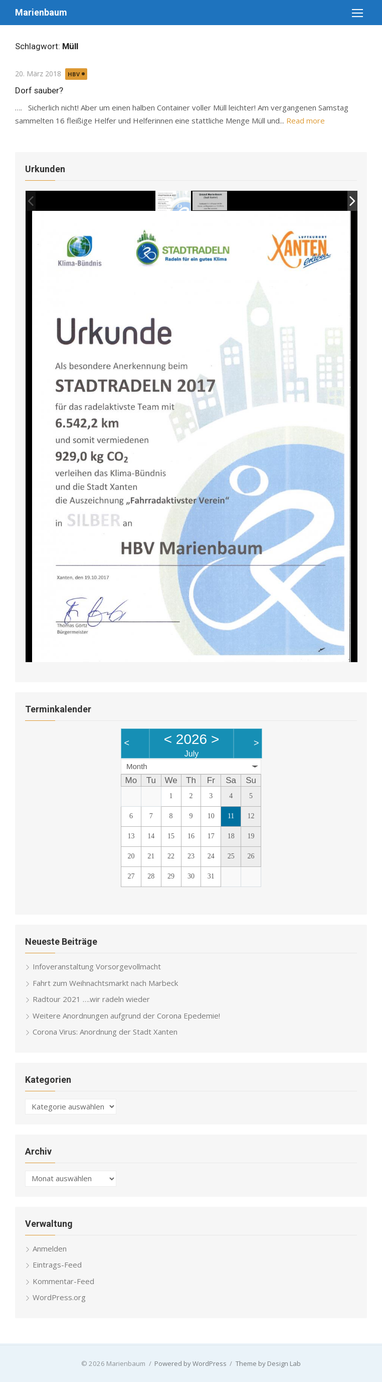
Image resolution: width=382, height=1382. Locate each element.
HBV (74, 74)
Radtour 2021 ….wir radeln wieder (91, 999)
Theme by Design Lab (268, 1362)
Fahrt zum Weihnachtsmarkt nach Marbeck (105, 982)
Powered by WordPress (190, 1362)
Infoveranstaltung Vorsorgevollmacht (97, 966)
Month (136, 766)
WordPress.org (59, 1297)
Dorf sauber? (39, 90)
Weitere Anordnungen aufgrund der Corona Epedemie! (126, 1015)
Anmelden (50, 1248)
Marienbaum (41, 12)
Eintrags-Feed (57, 1265)
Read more (305, 120)
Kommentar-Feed (63, 1281)
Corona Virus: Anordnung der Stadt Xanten (105, 1032)
